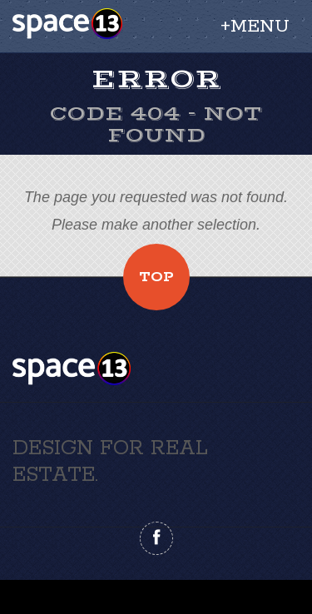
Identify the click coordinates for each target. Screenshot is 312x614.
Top (156, 277)
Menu (260, 26)
